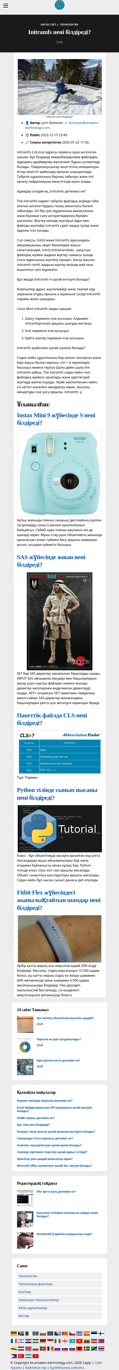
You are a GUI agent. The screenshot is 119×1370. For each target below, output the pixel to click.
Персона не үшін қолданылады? (59, 1039)
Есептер (25, 1292)
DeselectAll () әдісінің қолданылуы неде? (64, 1234)
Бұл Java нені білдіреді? (33, 1124)
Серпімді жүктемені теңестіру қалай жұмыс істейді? (52, 1152)
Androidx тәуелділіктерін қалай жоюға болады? (49, 1145)
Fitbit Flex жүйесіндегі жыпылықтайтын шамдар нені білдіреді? (59, 900)
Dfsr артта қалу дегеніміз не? (56, 1191)
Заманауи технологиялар (39, 1300)
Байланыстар (35, 1367)
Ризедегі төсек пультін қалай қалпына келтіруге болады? (56, 1131)
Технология (28, 1276)
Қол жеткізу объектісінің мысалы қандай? (65, 1018)
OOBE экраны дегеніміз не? (36, 1118)
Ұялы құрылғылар (33, 1308)
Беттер (24, 1316)
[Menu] (5, 5)
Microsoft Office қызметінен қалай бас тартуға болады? (54, 1165)
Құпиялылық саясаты (67, 1367)
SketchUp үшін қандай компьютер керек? (45, 1159)
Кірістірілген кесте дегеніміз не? (58, 1060)
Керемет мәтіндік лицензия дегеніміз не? (45, 1100)
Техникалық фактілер (35, 1284)
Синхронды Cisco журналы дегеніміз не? (45, 1138)
